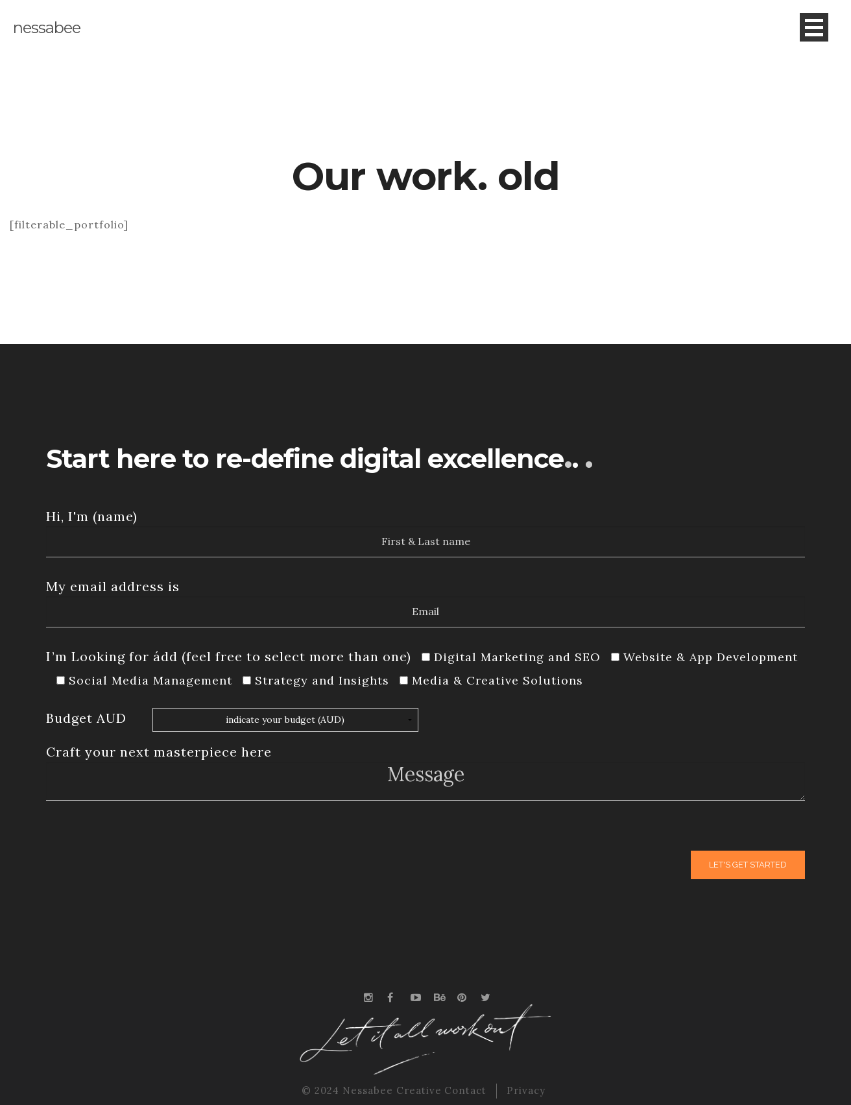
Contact (465, 1090)
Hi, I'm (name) (92, 516)
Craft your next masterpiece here (159, 752)
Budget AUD (86, 718)
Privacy (526, 1090)
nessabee (46, 27)
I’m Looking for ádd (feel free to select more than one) (228, 656)
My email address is (113, 586)
